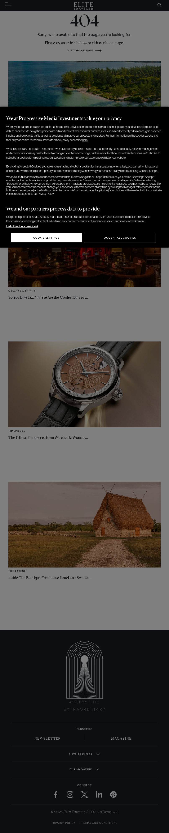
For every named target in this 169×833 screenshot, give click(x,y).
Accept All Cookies (120, 237)
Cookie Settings (46, 237)
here (85, 140)
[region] (84, 177)
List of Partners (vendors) (22, 226)
